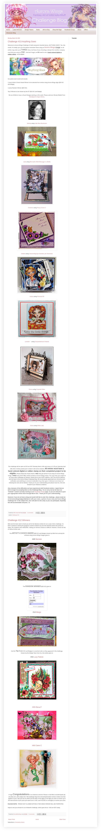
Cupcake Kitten (40, 389)
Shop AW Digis (57, 29)
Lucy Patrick (38, 657)
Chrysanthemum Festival (42, 341)
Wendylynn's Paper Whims (36, 97)
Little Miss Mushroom (41, 123)
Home (8, 29)
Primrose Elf (40, 296)
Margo (38, 612)
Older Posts (62, 819)
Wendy (29, 123)
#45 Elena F (37, 707)
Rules (38, 29)
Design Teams (29, 29)
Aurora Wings (49, 47)
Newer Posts (11, 819)
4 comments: (30, 512)
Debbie (23, 253)
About (79, 29)
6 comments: (32, 814)
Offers (86, 29)
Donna (31, 389)
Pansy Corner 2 (41, 207)
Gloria (32, 425)
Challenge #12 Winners (19, 520)
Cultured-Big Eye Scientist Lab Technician (41, 253)
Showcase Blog (11, 33)
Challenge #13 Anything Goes (22, 41)
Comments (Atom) (19, 822)
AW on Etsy (46, 29)
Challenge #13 (15, 515)
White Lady (40, 425)
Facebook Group (69, 29)
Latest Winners (17, 29)
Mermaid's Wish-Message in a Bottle (40, 162)
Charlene (30, 207)
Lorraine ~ (28, 341)
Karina (31, 296)
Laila (24, 162)
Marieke (39, 539)
